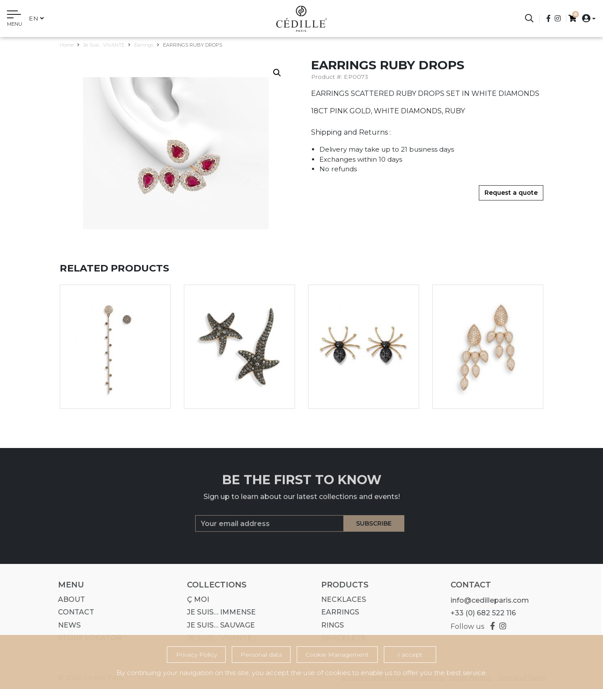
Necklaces (340, 599)
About (68, 599)
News (66, 625)
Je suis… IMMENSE (218, 612)
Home (67, 45)
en (36, 18)
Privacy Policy (196, 654)
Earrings (143, 45)
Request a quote (511, 193)
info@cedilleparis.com (486, 600)
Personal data (261, 654)
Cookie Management (337, 654)
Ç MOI (195, 599)
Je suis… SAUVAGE (218, 625)
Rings (329, 625)
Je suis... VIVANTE (104, 45)
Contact (73, 612)
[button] (586, 18)
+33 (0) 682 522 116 (479, 613)
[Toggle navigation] (14, 19)
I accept (410, 654)
